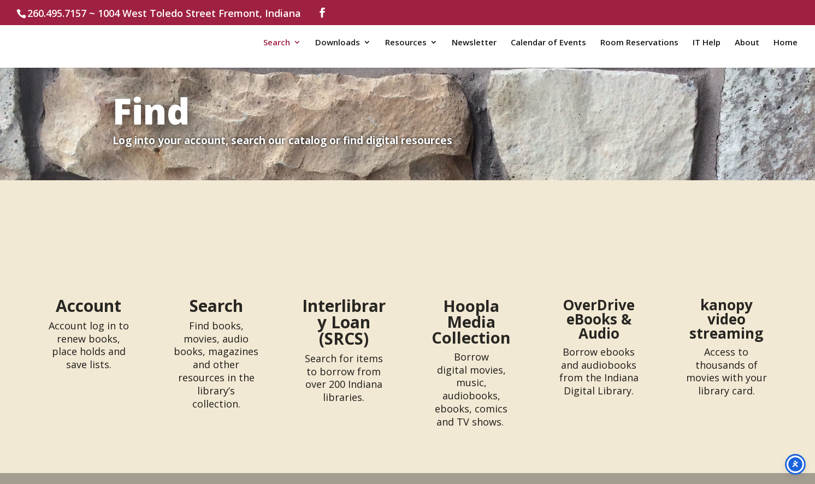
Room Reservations (639, 43)
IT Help (706, 43)
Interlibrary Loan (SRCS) (344, 322)
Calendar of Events (548, 43)
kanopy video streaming (726, 319)
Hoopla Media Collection (471, 321)
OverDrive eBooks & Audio (599, 319)
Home (785, 43)
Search (276, 43)
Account (88, 305)
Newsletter (474, 43)
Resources (406, 43)
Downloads (337, 43)
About (747, 43)
